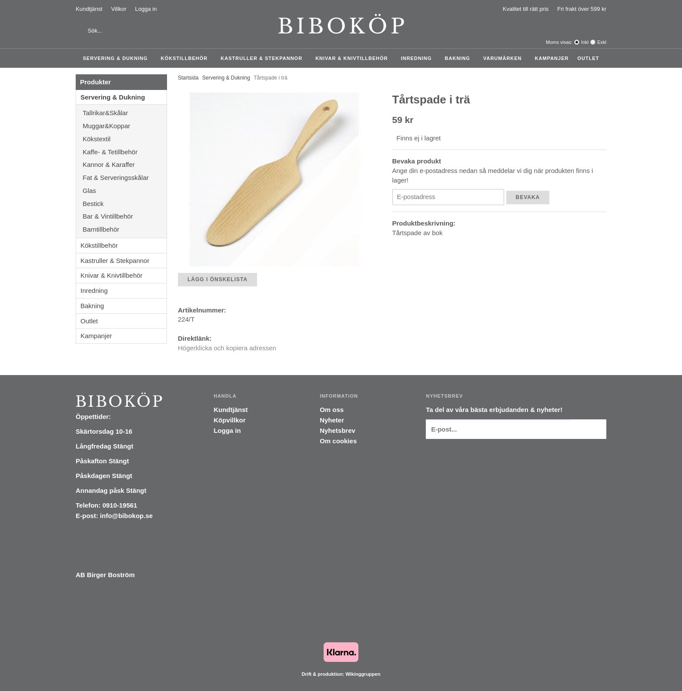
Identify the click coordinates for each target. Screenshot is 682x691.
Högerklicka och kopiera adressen (227, 348)
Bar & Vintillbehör (125, 216)
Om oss (332, 409)
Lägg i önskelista (217, 279)
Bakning (460, 58)
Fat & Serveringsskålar (125, 177)
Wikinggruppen (362, 674)
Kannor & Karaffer (125, 164)
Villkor (118, 9)
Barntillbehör (101, 229)
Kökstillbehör (186, 58)
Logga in (146, 9)
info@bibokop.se (126, 515)
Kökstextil (125, 139)
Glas (125, 190)
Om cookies (338, 441)
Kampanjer (552, 58)
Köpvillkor (229, 420)
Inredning (418, 58)
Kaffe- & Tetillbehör (125, 152)
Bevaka (528, 197)
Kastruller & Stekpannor (264, 58)
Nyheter (332, 420)
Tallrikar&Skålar (125, 112)
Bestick (125, 203)
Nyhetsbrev (337, 430)
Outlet (588, 58)
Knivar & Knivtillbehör (353, 58)
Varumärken (504, 58)
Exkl (601, 42)
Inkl (584, 42)
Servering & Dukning (117, 58)
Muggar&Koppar (125, 126)
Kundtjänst (89, 9)
